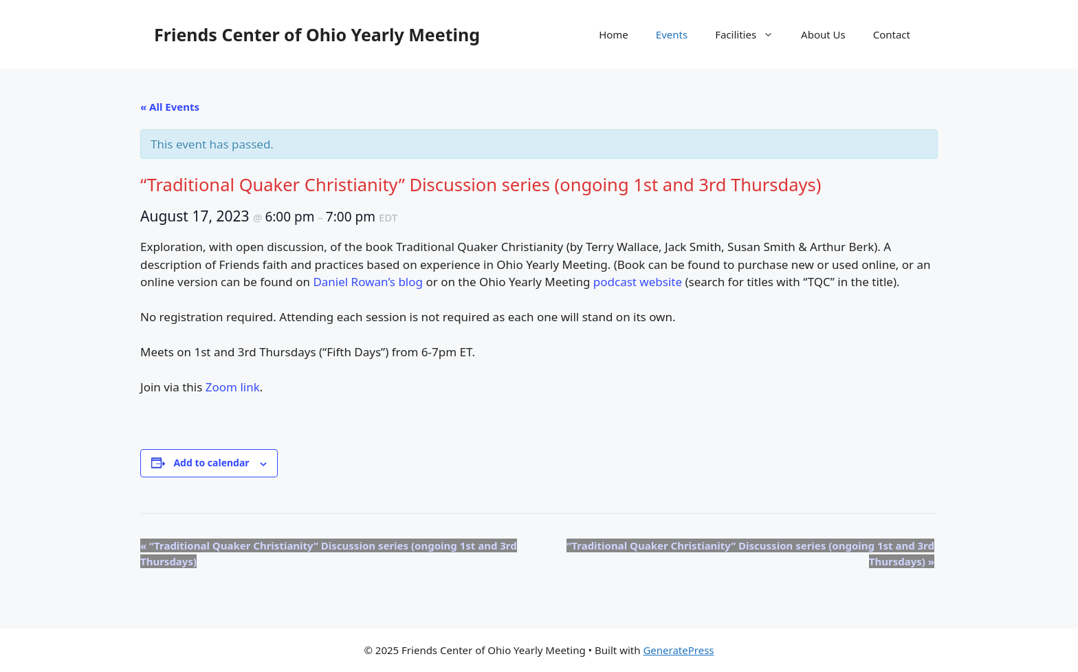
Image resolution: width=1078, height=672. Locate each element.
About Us (823, 34)
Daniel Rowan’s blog (368, 282)
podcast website (637, 282)
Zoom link (233, 387)
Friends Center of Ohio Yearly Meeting (317, 34)
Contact (891, 34)
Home (613, 34)
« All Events (169, 106)
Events (672, 34)
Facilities (751, 34)
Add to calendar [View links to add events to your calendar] (211, 462)
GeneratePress (678, 650)
